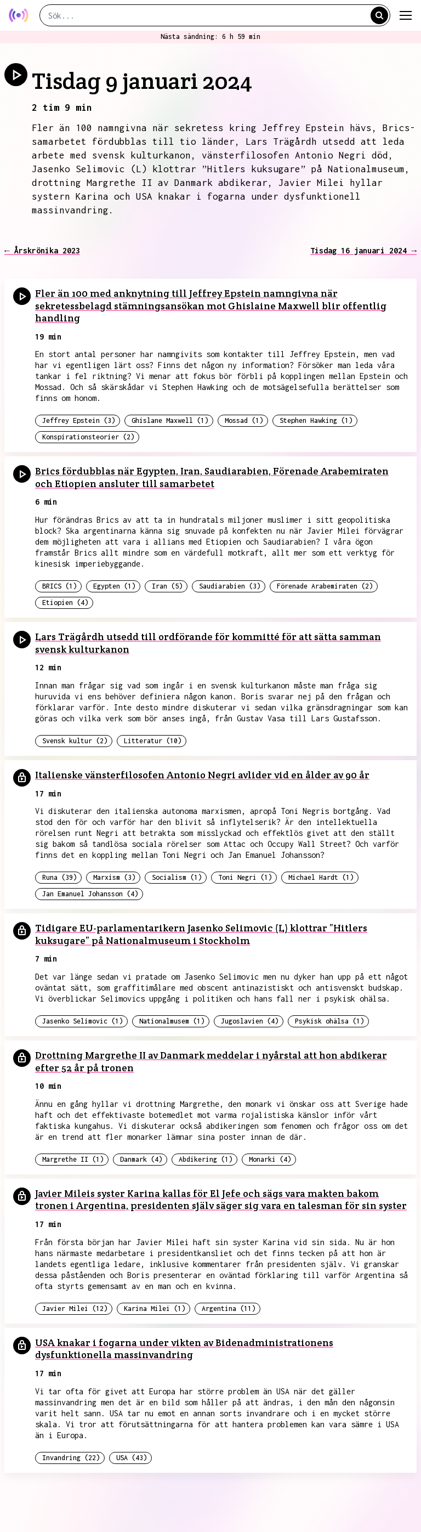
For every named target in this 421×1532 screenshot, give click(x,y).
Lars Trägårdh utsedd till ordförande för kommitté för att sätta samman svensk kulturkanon (208, 642)
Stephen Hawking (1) (316, 420)
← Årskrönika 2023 (42, 250)
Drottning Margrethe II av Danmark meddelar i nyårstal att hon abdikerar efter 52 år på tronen (211, 1061)
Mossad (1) (244, 420)
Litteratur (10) (152, 741)
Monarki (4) (270, 1159)
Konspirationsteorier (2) (88, 437)
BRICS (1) (59, 586)
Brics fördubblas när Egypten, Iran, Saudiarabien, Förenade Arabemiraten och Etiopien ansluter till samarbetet (212, 477)
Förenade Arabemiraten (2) (325, 586)
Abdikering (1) (205, 1159)
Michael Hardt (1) (321, 877)
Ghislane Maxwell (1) (170, 420)
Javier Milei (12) (74, 1308)
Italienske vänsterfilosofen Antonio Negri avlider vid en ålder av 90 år (202, 774)
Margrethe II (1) (73, 1159)
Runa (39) (59, 877)
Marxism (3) (114, 877)
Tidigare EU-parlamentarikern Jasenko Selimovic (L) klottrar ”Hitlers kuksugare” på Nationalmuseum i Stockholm (201, 934)
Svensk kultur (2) (74, 741)
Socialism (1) (177, 877)
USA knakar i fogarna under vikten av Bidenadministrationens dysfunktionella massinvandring (184, 1348)
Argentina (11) (228, 1308)
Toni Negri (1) (245, 877)
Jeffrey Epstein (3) (78, 420)
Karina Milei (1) (154, 1308)
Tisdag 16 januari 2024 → (363, 250)
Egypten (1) (114, 586)
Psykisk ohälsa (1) (329, 1021)
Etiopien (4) (65, 602)
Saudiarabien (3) (229, 586)
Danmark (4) (141, 1159)
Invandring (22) (71, 1458)
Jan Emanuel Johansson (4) (90, 894)
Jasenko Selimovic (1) (82, 1021)
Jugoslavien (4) (249, 1021)
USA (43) (131, 1458)
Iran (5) (167, 586)
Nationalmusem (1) (171, 1021)
